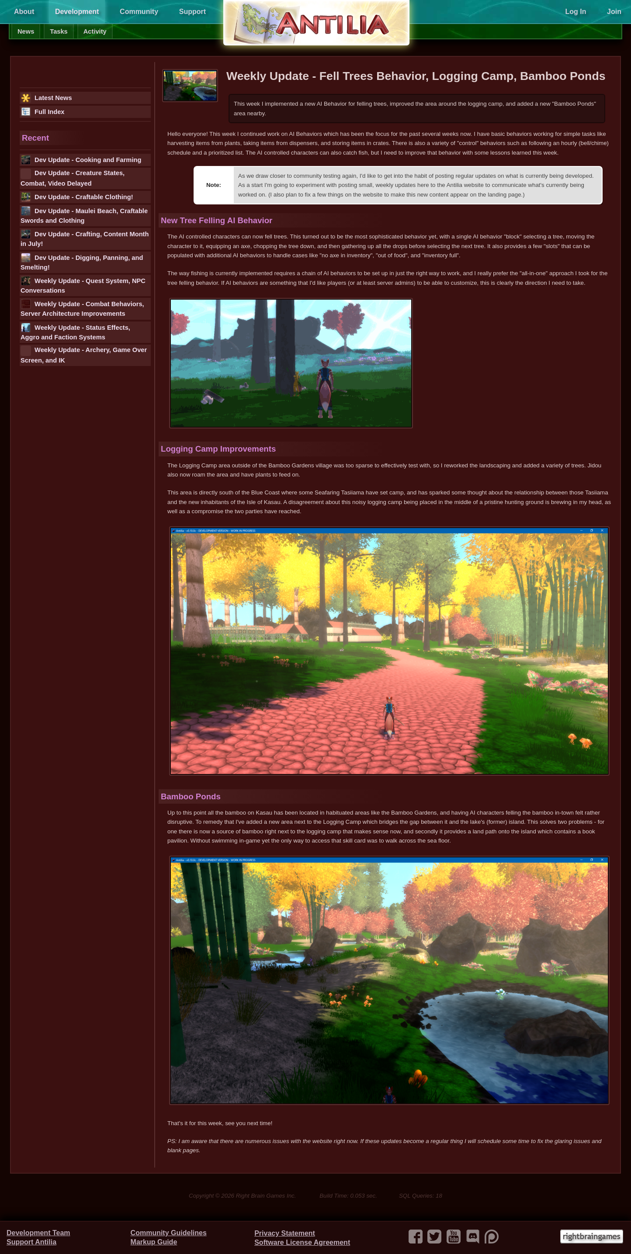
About (24, 11)
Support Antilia (31, 1242)
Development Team (38, 1233)
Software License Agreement (302, 1242)
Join (614, 11)
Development (77, 11)
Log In (575, 11)
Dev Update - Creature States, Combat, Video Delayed (73, 178)
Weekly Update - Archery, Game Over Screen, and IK (84, 354)
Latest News (46, 98)
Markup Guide (154, 1242)
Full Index (42, 112)
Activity (95, 31)
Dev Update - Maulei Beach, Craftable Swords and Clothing (84, 215)
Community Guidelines (169, 1233)
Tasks (58, 31)
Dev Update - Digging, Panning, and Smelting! (82, 261)
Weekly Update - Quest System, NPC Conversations (83, 285)
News (25, 31)
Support (192, 11)
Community (139, 11)
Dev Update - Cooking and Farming (81, 160)
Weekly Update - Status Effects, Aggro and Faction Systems (75, 331)
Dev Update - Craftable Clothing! (77, 197)
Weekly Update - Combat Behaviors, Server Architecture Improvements (82, 308)
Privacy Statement (284, 1233)
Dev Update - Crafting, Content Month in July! (85, 238)
